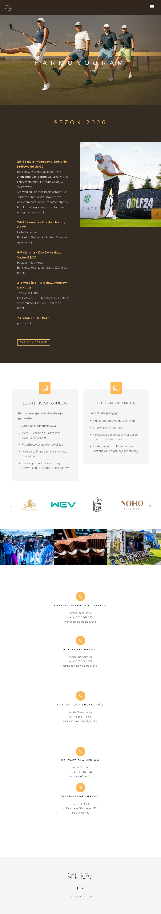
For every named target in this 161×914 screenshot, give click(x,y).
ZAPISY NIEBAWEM (34, 342)
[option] (29, 509)
